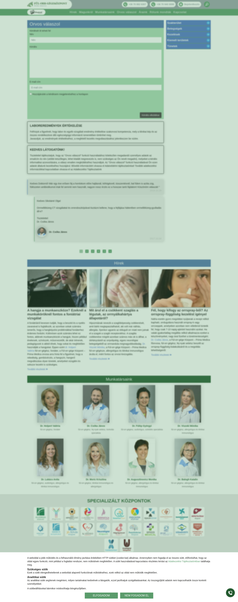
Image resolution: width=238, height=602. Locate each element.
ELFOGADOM (101, 595)
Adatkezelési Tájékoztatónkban (184, 561)
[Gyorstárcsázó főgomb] (230, 592)
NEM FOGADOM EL (137, 595)
